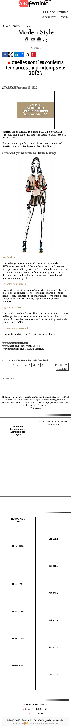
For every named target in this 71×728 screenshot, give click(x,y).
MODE (16, 26)
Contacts (35, 713)
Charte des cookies (35, 709)
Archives (27, 26)
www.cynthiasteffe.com (15, 342)
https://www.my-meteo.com (57, 422)
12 (61, 365)
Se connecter (49, 16)
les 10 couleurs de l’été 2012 (32, 360)
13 (66, 365)
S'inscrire (63, 16)
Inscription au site (49, 723)
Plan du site (18, 723)
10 (51, 365)
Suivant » (62, 368)
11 (56, 365)
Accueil (6, 26)
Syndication (34, 723)
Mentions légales (35, 704)
